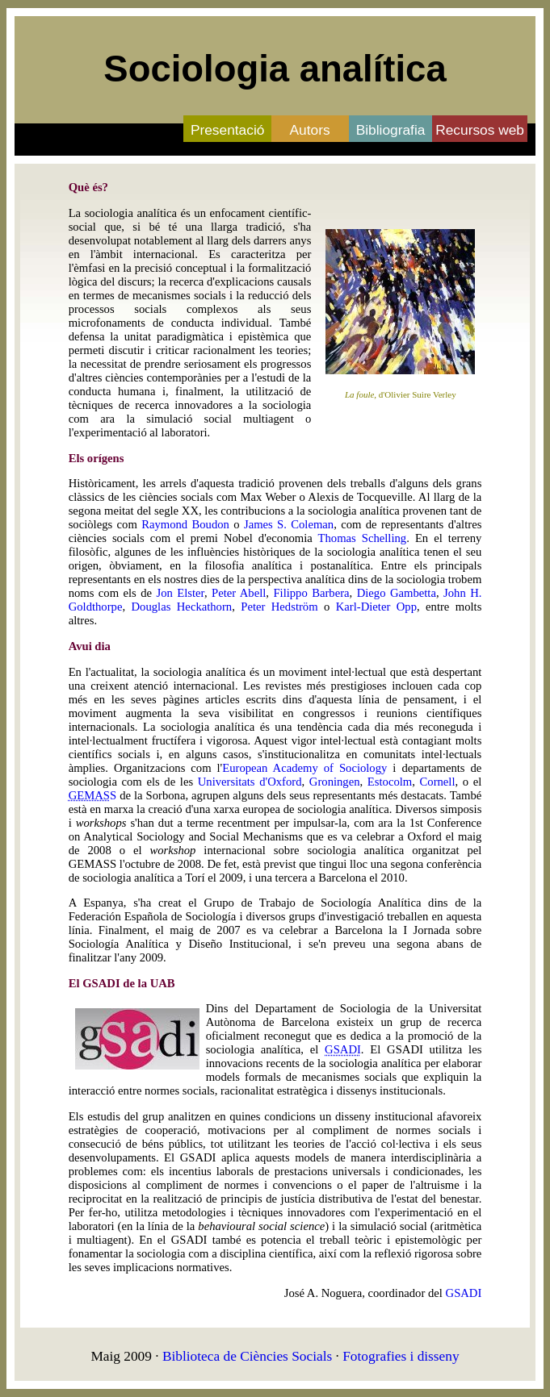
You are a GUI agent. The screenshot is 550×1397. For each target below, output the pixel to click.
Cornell (438, 781)
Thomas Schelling (362, 538)
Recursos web (479, 130)
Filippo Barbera (311, 592)
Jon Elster (180, 592)
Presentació (227, 130)
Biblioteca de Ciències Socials (247, 1356)
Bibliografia (390, 130)
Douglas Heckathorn (182, 606)
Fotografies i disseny (400, 1356)
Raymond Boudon (185, 524)
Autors (310, 130)
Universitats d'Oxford (250, 781)
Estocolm (389, 781)
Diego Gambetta (396, 592)
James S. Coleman (289, 524)
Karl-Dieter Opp (376, 606)
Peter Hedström (279, 606)
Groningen (334, 781)
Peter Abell (239, 592)
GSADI (464, 1292)
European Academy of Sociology (304, 767)
